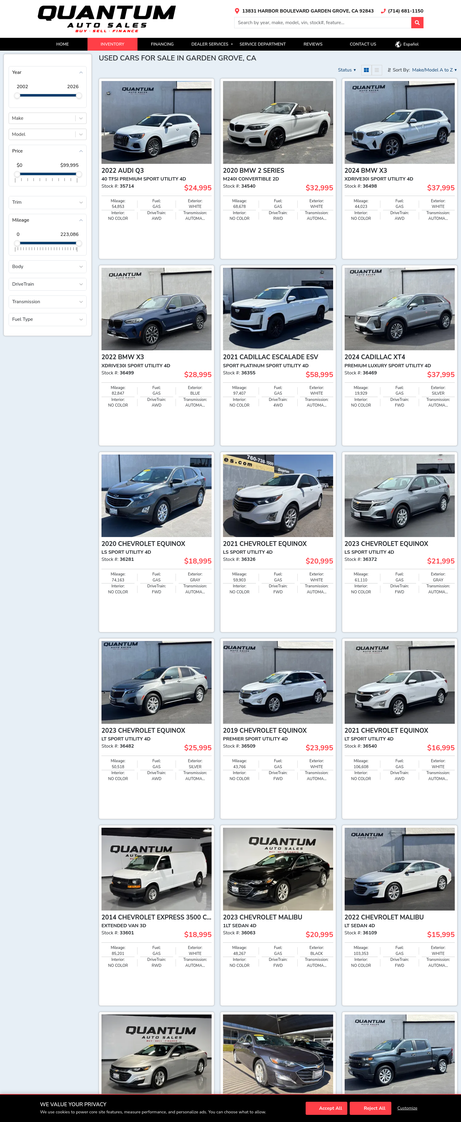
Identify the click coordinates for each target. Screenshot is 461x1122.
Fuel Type (22, 319)
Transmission (26, 301)
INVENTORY (112, 44)
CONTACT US (363, 44)
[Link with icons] (304, 11)
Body (17, 266)
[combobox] (12, 118)
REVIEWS (313, 44)
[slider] (17, 95)
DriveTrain (23, 284)
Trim (17, 202)
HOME (62, 44)
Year (16, 72)
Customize (407, 1108)
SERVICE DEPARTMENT (263, 44)
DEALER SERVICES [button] (212, 44)
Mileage (20, 220)
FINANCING (162, 44)
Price (17, 151)
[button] (417, 22)
